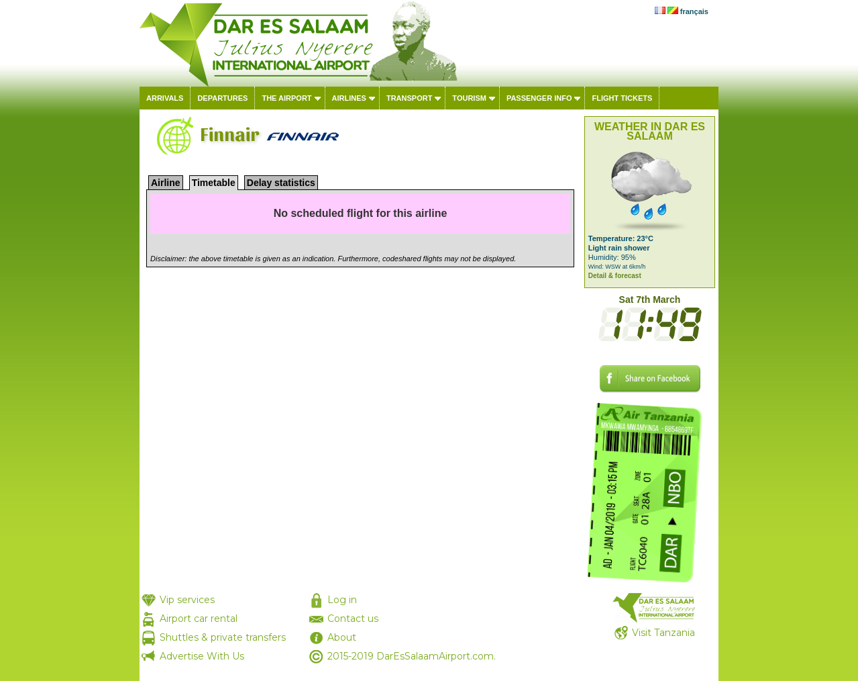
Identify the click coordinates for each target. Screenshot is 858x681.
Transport (409, 98)
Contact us (352, 618)
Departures (222, 98)
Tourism (469, 98)
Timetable (213, 182)
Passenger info (539, 98)
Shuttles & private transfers (223, 637)
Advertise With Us (202, 656)
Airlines (349, 98)
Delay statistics (281, 182)
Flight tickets (622, 98)
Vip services (187, 600)
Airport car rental (198, 618)
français (694, 11)
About (341, 637)
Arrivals (164, 98)
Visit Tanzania (663, 633)
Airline (165, 182)
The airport (286, 98)
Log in (342, 600)
